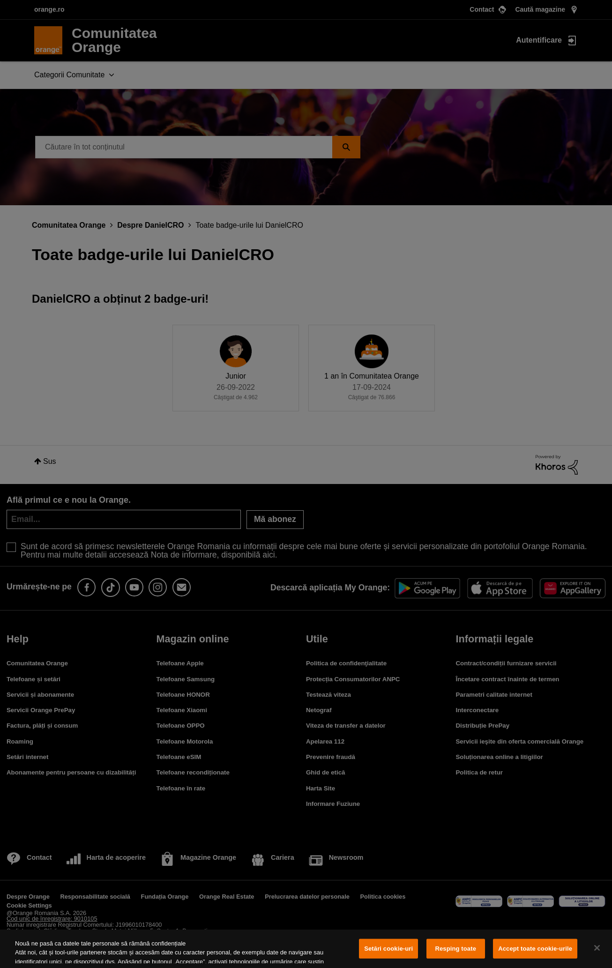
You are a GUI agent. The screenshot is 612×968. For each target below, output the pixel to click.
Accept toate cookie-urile (535, 948)
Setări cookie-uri (388, 948)
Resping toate (455, 948)
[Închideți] (597, 948)
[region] (306, 949)
